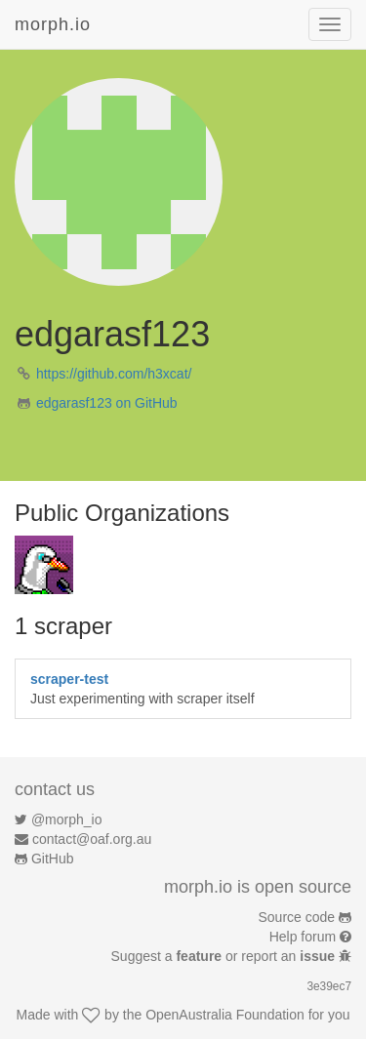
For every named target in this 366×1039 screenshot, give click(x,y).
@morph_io (66, 819)
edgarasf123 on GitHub (107, 403)
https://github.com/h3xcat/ (114, 373)
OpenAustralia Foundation (225, 1014)
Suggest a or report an (225, 956)
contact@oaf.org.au (91, 839)
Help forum (302, 936)
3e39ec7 (328, 986)
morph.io (53, 24)
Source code (297, 917)
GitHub (52, 858)
